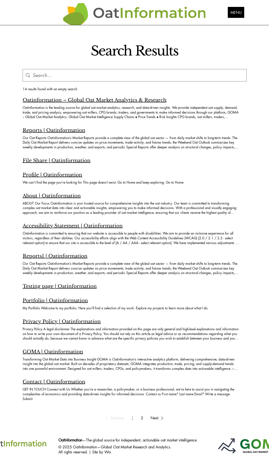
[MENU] (236, 12)
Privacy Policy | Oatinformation (62, 321)
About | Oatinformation (52, 196)
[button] (114, 418)
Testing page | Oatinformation (60, 286)
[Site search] (138, 75)
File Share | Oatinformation (57, 160)
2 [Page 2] (142, 418)
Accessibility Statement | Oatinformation (73, 226)
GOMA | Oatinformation (53, 352)
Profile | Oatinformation (52, 175)
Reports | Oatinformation (54, 130)
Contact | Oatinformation (54, 382)
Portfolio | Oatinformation (55, 300)
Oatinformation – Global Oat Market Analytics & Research (95, 100)
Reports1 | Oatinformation (55, 256)
